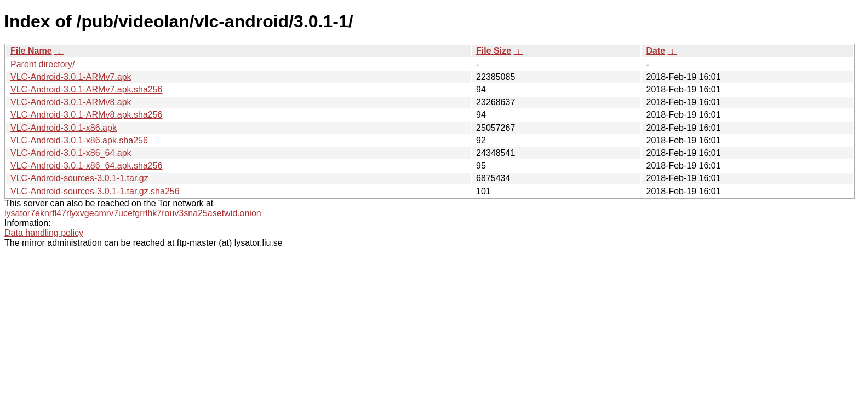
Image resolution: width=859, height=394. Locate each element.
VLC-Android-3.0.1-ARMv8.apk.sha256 (86, 114)
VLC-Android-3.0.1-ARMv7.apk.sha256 (86, 89)
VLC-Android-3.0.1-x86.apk (63, 127)
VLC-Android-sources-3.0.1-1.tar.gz (79, 178)
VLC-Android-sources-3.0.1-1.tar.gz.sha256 (95, 191)
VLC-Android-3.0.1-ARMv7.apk (70, 77)
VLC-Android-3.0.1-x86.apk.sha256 (79, 140)
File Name (31, 50)
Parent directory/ (42, 64)
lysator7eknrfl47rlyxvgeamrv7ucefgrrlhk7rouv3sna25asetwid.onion (132, 213)
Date (655, 50)
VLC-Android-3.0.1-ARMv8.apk (70, 102)
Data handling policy (43, 232)
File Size (493, 50)
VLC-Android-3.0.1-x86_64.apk (70, 153)
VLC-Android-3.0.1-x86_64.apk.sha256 (86, 165)
